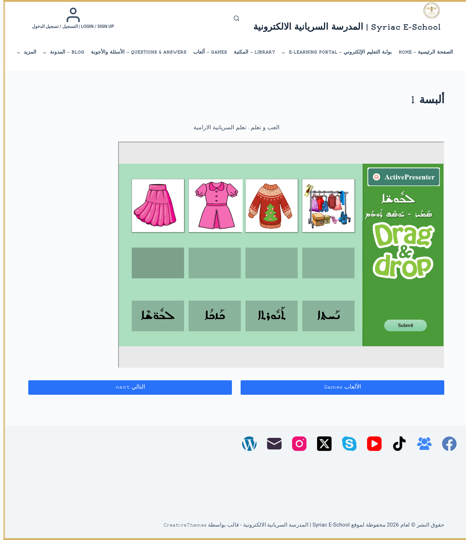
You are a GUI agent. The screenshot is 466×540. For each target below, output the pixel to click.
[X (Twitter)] (321, 443)
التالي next (127, 387)
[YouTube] (371, 443)
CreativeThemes (182, 525)
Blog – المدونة (60, 53)
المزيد (23, 53)
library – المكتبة (251, 52)
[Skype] (346, 443)
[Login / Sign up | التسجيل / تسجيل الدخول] (70, 18)
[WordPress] (246, 443)
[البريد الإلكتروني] (271, 443)
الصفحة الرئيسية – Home (422, 52)
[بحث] (233, 18)
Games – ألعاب (207, 52)
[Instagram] (296, 443)
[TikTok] (396, 443)
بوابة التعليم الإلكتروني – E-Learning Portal (333, 53)
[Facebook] (446, 443)
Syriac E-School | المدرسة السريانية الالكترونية (343, 28)
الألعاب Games (339, 387)
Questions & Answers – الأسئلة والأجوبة (135, 52)
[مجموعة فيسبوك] (421, 443)
